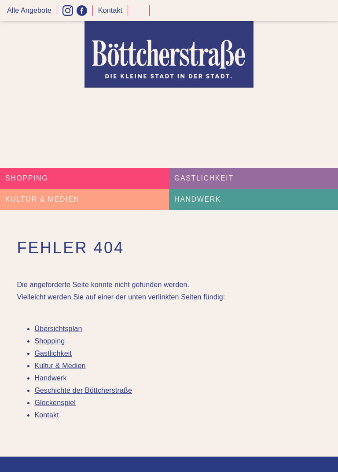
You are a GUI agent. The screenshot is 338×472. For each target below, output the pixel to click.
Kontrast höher (138, 14)
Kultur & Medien (42, 199)
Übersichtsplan (58, 328)
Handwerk (197, 199)
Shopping (26, 178)
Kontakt (110, 10)
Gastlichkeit (204, 178)
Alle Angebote (29, 10)
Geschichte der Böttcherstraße (83, 390)
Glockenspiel (55, 402)
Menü (328, 11)
